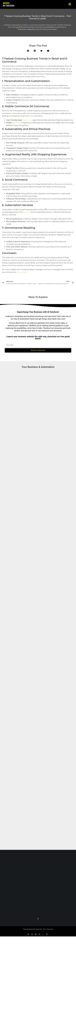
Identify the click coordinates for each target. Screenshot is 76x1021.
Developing (27, 120)
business (26, 212)
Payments (16, 123)
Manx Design (21, 272)
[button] (70, 4)
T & (43, 929)
